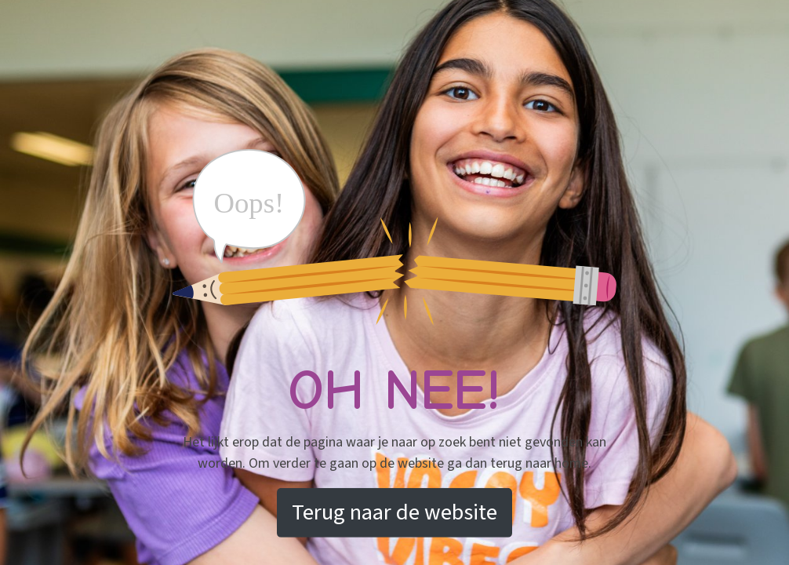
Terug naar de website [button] (394, 512)
